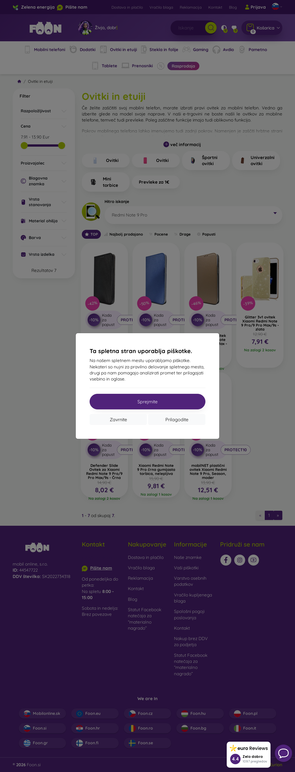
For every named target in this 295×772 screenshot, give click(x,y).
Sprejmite (147, 401)
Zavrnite (118, 419)
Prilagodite (176, 419)
